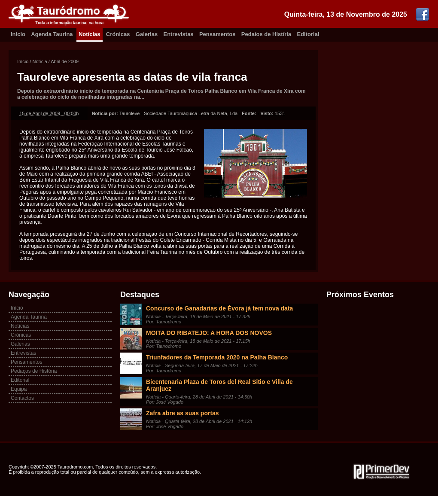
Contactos (22, 398)
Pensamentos (217, 34)
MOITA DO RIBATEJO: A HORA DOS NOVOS (209, 332)
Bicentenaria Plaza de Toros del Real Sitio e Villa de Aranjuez (219, 385)
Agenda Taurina (52, 34)
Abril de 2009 (65, 61)
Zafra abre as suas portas (182, 413)
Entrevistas (179, 34)
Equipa (19, 389)
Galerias (147, 34)
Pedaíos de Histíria (266, 34)
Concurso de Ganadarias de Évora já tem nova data (219, 308)
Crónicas (118, 34)
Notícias (89, 34)
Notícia (39, 61)
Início (22, 61)
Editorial (308, 34)
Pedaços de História (34, 371)
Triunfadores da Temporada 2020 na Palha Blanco (217, 357)
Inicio (18, 34)
